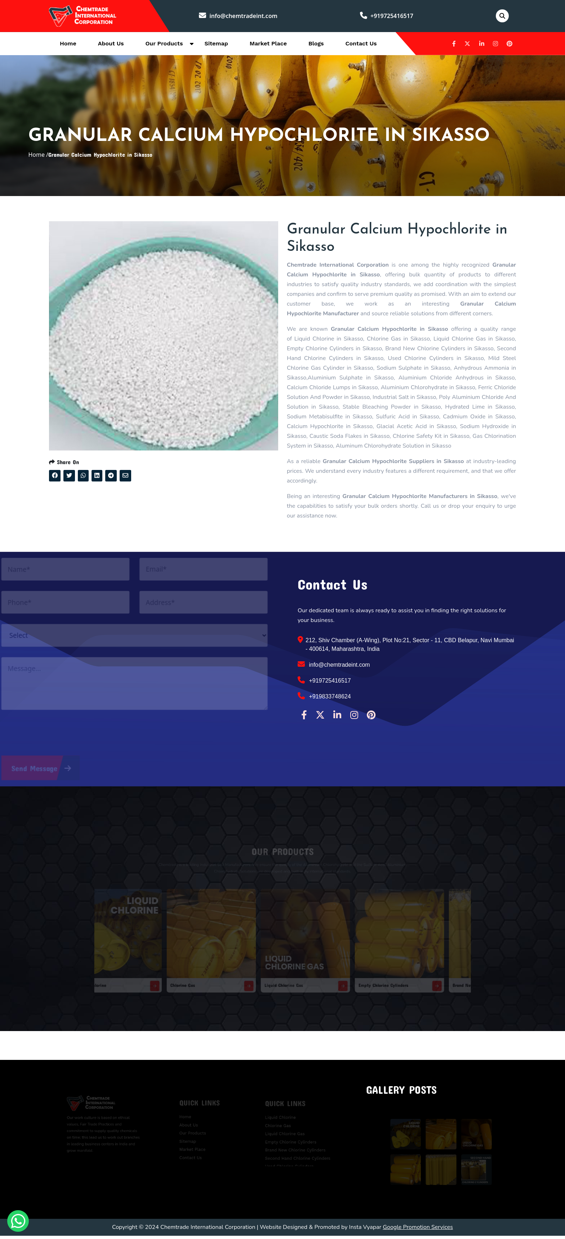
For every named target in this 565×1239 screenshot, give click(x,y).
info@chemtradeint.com (239, 16)
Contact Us (361, 43)
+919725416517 (387, 16)
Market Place (268, 43)
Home (68, 43)
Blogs (316, 43)
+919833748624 (324, 699)
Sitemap (216, 43)
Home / (38, 156)
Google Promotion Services (418, 1230)
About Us (111, 43)
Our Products (164, 43)
